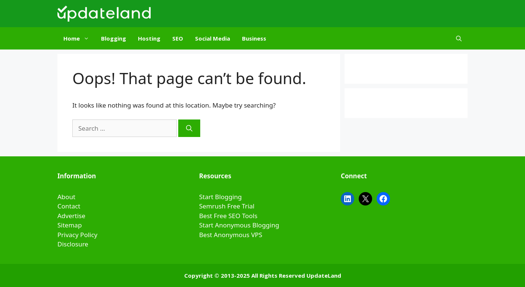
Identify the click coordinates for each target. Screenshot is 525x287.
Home (79, 38)
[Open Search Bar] (459, 38)
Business (254, 38)
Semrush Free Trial (226, 206)
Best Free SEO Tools (228, 215)
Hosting (149, 38)
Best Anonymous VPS (230, 234)
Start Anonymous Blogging (239, 225)
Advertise (71, 215)
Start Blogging (220, 196)
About (66, 196)
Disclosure (72, 244)
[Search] (189, 128)
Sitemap (69, 225)
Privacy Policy (77, 234)
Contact (69, 206)
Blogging (113, 38)
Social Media (212, 38)
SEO (177, 38)
